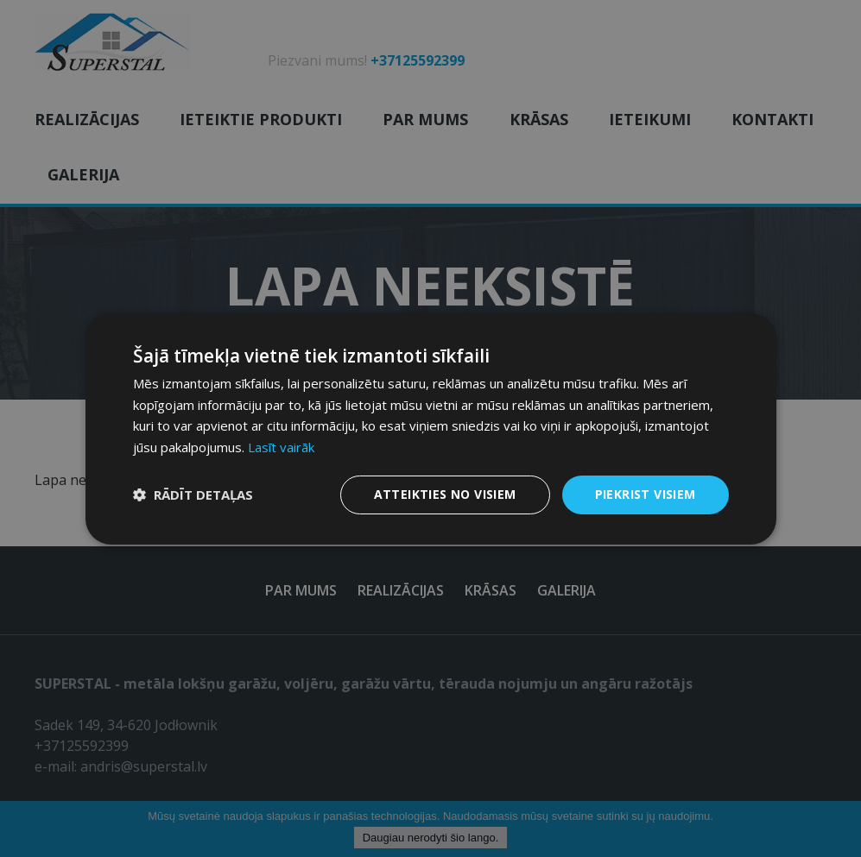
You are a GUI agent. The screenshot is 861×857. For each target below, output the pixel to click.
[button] (193, 494)
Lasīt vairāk (281, 447)
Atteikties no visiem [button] (445, 494)
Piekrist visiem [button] (645, 494)
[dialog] (430, 428)
